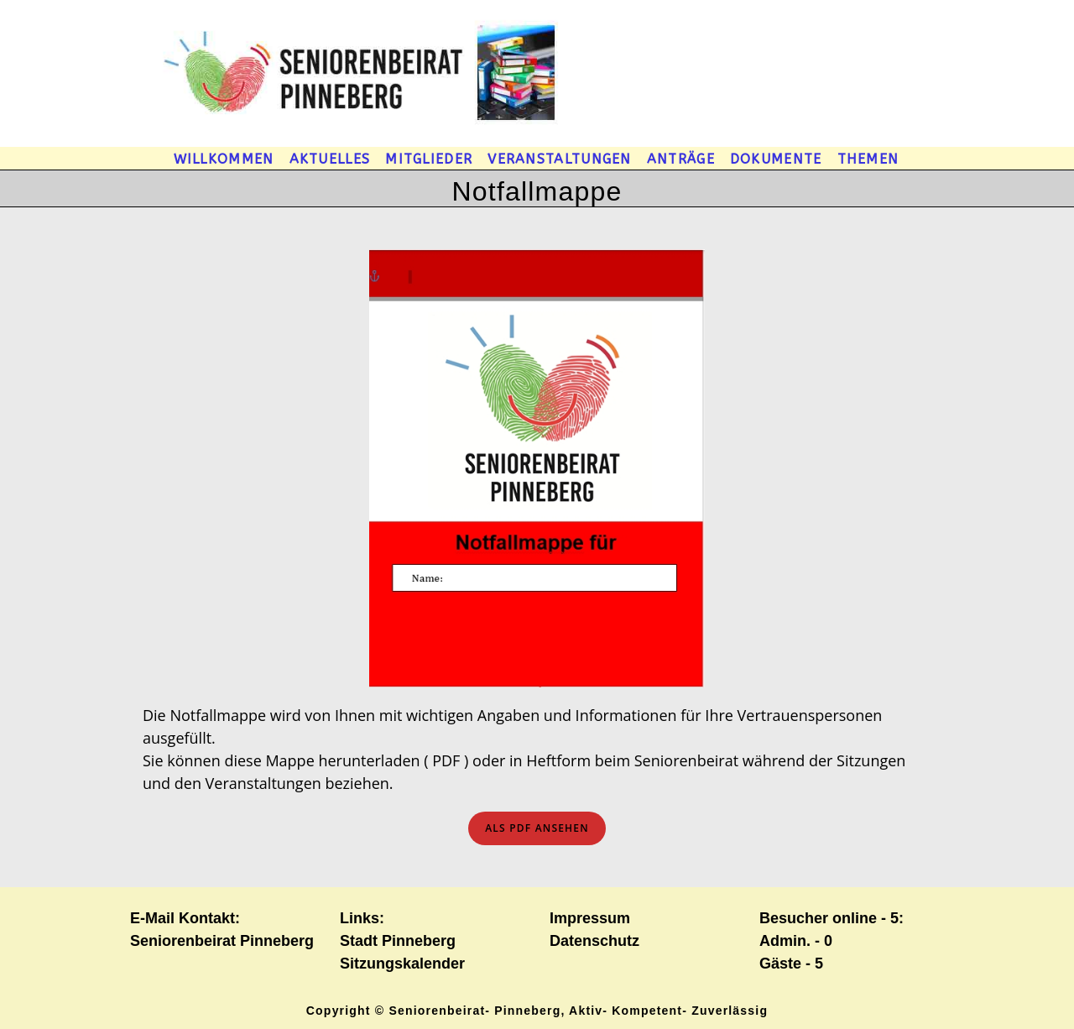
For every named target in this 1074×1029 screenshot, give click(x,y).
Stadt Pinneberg (398, 940)
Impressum (590, 918)
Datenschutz (594, 940)
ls (537, 828)
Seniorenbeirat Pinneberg (222, 940)
